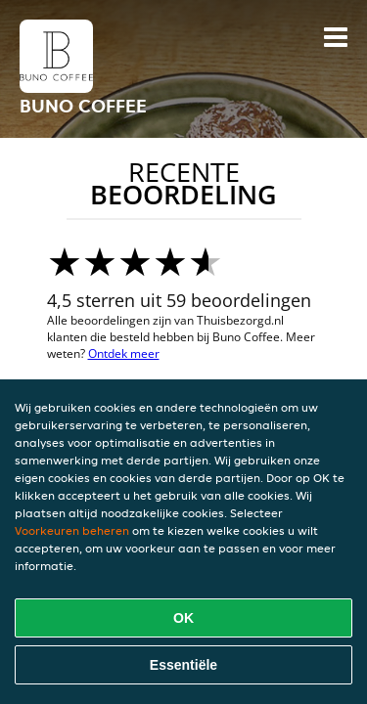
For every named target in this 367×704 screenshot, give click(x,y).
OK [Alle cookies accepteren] (183, 618)
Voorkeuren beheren (72, 530)
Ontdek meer (124, 353)
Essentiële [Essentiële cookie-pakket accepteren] (183, 665)
